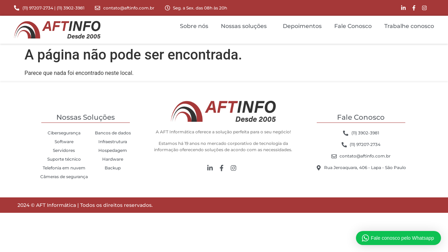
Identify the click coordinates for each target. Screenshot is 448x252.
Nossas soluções (245, 26)
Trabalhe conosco (409, 26)
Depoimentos (302, 26)
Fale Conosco (353, 26)
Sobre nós (194, 26)
